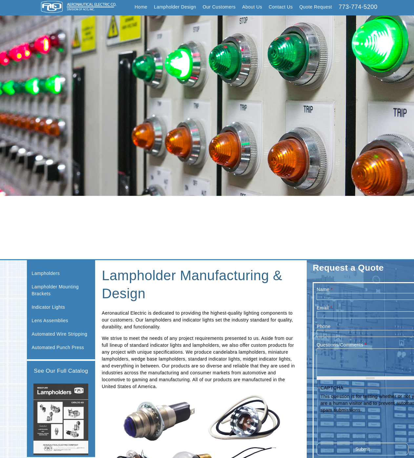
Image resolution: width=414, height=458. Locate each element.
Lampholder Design (175, 7)
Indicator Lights (48, 307)
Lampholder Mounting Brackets (55, 290)
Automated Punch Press (58, 347)
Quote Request (316, 7)
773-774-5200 (358, 7)
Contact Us (281, 7)
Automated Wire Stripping (60, 334)
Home (141, 7)
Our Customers (219, 7)
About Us (252, 7)
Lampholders (46, 273)
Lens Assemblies (50, 320)
